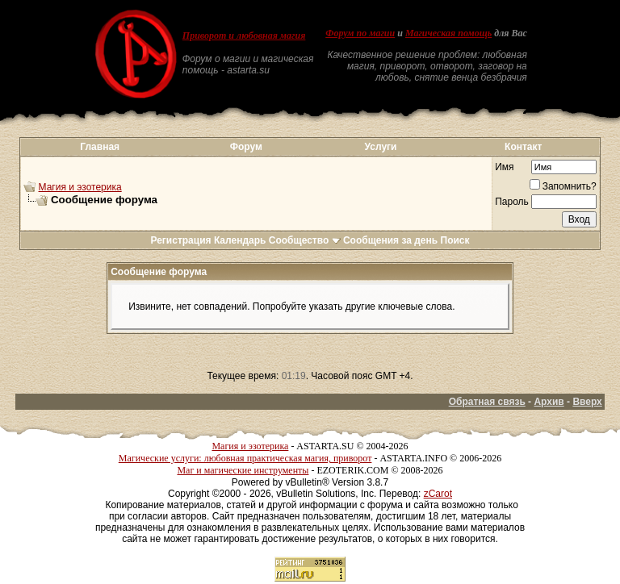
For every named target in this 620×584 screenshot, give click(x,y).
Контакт (523, 146)
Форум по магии (360, 33)
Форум (246, 146)
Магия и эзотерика (80, 187)
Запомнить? (563, 186)
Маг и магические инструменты (242, 470)
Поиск (455, 240)
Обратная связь (487, 401)
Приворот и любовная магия (244, 35)
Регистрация (180, 240)
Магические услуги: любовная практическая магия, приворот (245, 458)
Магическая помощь (448, 33)
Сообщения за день (390, 240)
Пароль (512, 201)
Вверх (586, 401)
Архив (548, 401)
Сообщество (305, 240)
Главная (99, 146)
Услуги (381, 146)
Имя (504, 167)
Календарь (240, 240)
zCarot (438, 493)
